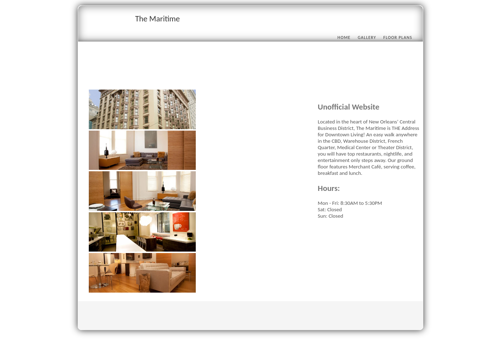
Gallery (367, 37)
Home (344, 37)
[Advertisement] (218, 74)
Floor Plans (397, 37)
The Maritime (157, 19)
